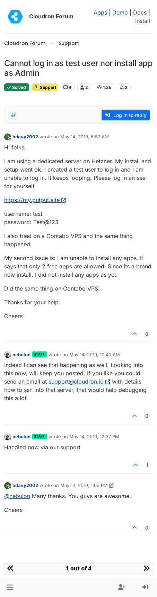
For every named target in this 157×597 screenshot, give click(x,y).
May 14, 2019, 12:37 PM (94, 436)
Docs (140, 12)
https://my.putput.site (35, 199)
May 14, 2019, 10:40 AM (94, 354)
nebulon (21, 354)
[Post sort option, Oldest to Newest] (13, 115)
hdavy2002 (25, 136)
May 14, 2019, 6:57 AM (84, 136)
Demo (120, 12)
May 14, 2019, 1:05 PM (84, 485)
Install (142, 20)
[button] (10, 587)
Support (45, 87)
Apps (100, 12)
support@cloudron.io (79, 381)
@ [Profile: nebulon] (17, 496)
